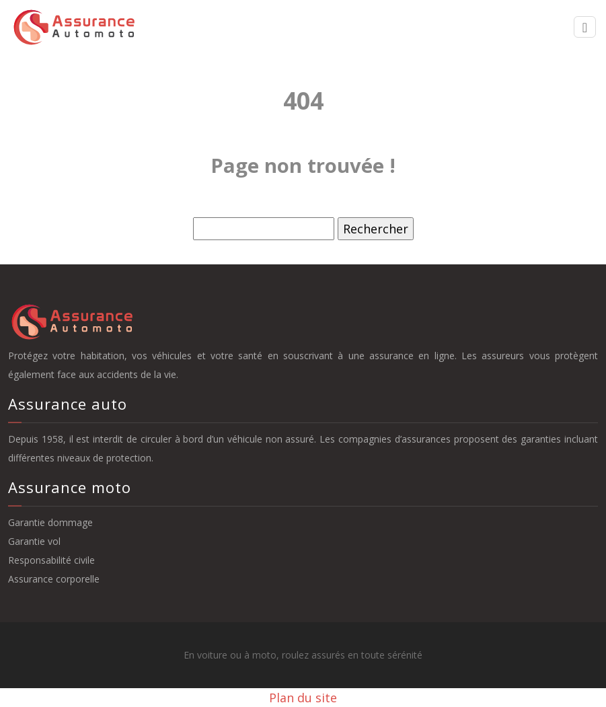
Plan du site (303, 698)
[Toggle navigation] (585, 27)
